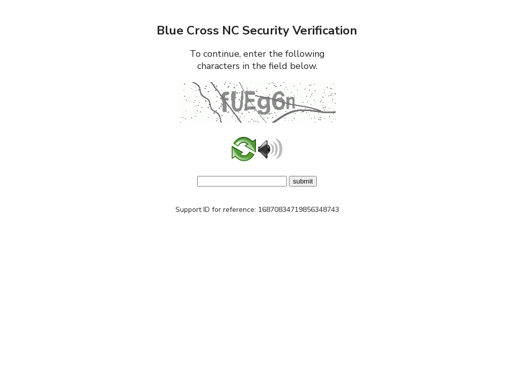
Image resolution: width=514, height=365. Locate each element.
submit (303, 181)
